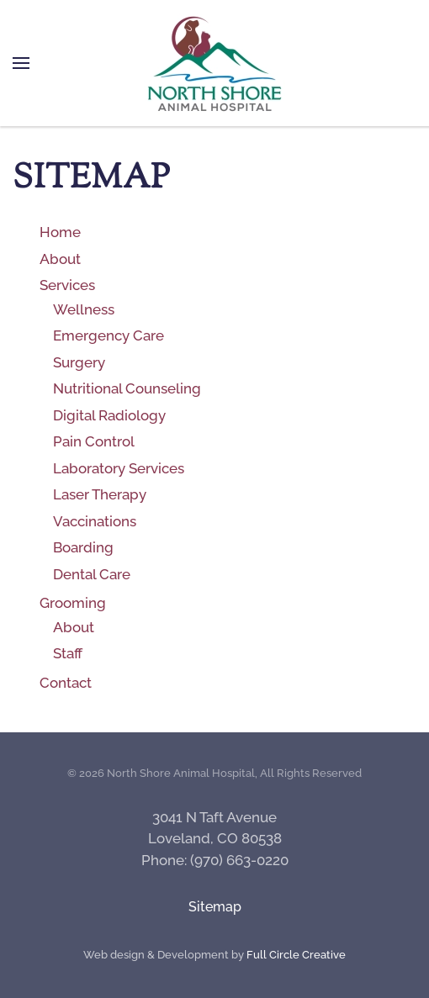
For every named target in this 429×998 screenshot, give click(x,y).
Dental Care (91, 574)
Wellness (83, 309)
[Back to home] (214, 63)
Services (67, 285)
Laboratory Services (118, 468)
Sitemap (214, 907)
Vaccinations (94, 521)
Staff (67, 653)
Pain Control (94, 441)
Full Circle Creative (296, 954)
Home (60, 232)
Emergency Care (108, 335)
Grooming (73, 602)
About (60, 259)
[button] (21, 63)
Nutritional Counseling (127, 388)
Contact (66, 682)
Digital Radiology (109, 415)
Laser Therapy (99, 494)
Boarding (83, 547)
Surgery (79, 362)
